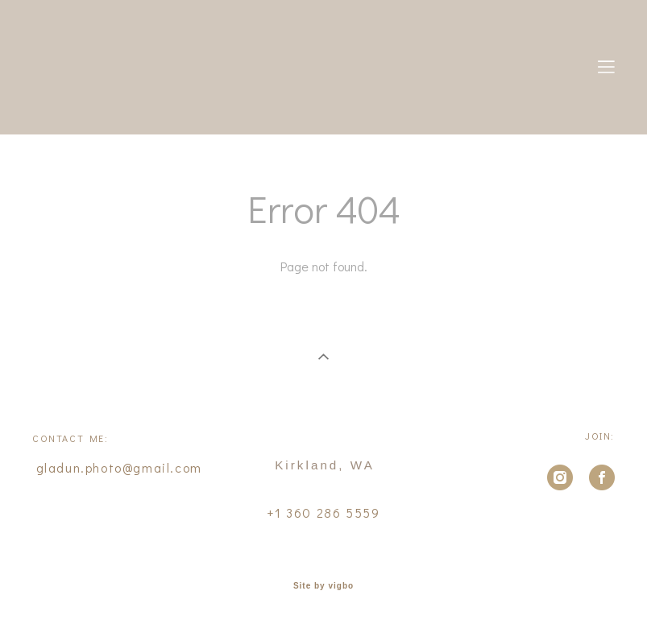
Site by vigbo (323, 586)
